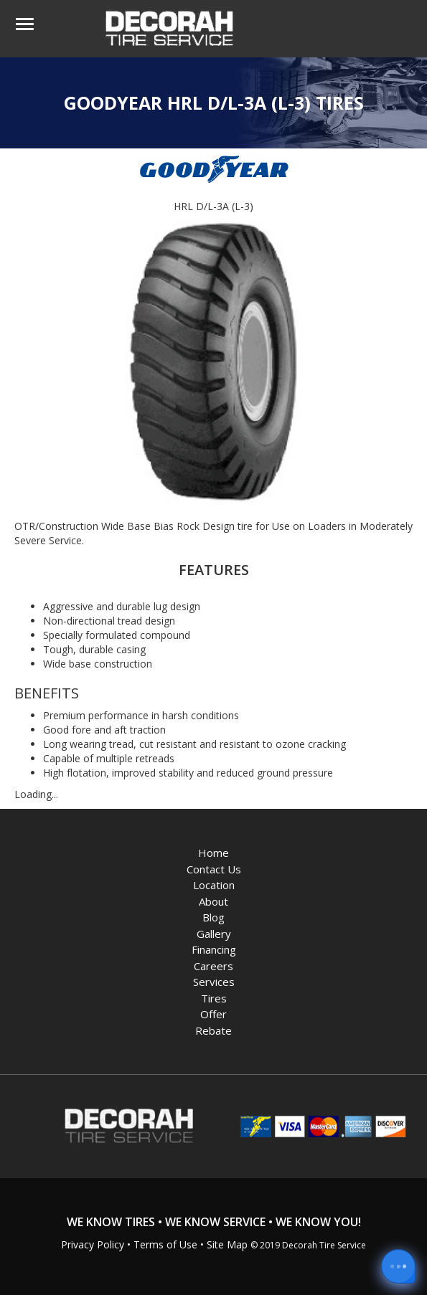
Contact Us (214, 869)
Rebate (213, 1030)
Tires (214, 998)
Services (214, 981)
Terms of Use (165, 1244)
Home (213, 852)
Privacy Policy (92, 1244)
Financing (214, 949)
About (213, 901)
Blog (213, 917)
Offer (213, 1014)
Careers (213, 966)
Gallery (214, 933)
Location (214, 885)
